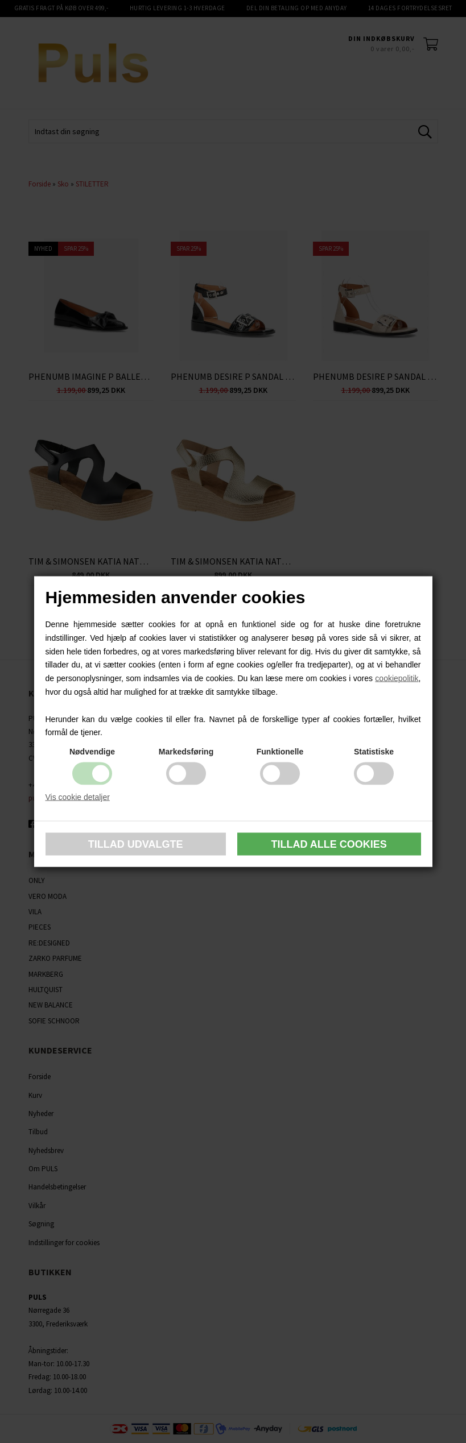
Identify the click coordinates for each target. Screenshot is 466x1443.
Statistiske (374, 751)
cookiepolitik (396, 678)
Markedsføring (186, 751)
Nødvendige (92, 751)
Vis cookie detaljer (78, 797)
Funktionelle (280, 751)
